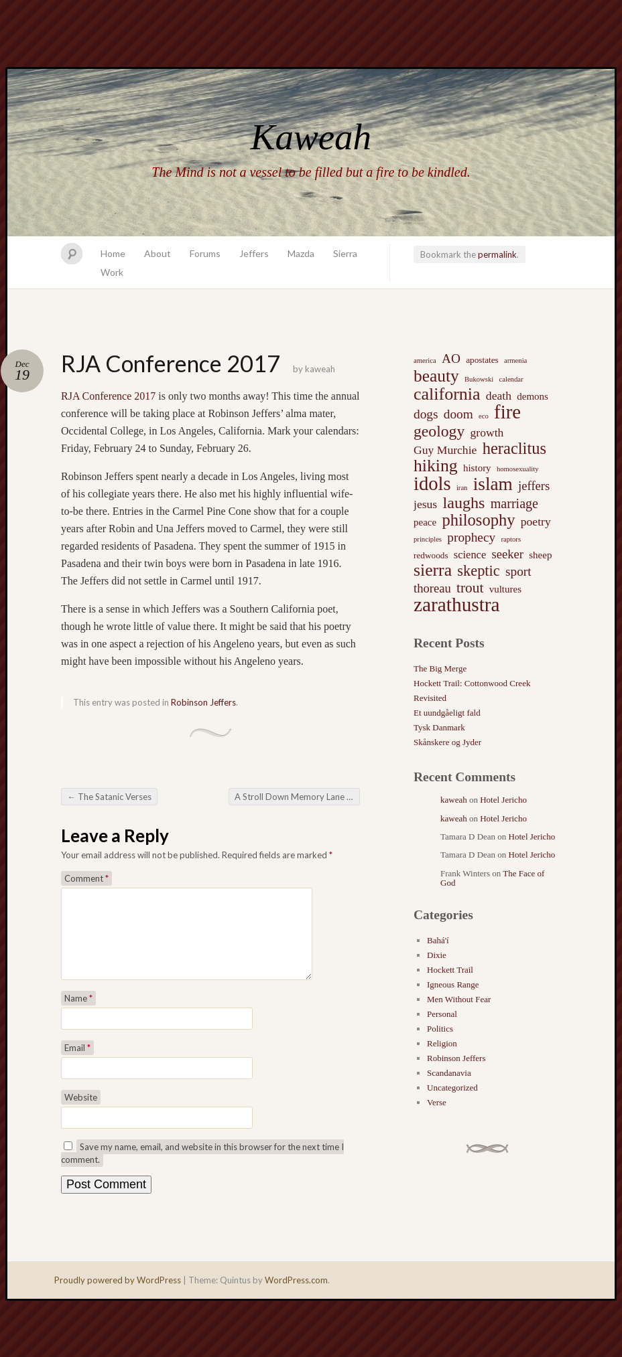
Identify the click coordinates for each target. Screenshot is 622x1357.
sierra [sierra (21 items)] (433, 570)
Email (77, 1063)
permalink (497, 254)
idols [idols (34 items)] (432, 484)
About (157, 253)
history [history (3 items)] (477, 468)
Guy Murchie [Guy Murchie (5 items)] (445, 450)
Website (80, 1113)
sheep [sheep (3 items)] (540, 555)
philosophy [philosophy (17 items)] (478, 520)
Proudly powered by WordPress (117, 1296)
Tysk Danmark (439, 727)
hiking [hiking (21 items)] (436, 466)
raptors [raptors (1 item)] (511, 539)
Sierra (345, 253)
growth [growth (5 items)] (487, 432)
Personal (442, 1014)
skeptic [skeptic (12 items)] (478, 571)
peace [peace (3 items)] (425, 522)
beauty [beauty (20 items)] (436, 375)
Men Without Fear (459, 999)
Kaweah (311, 136)
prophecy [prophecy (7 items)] (471, 537)
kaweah (320, 369)
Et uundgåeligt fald (447, 713)
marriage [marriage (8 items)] (514, 503)
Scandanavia (449, 1073)
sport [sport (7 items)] (518, 571)
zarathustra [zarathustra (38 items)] (457, 604)
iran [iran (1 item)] (462, 487)
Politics (440, 1029)
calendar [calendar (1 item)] (511, 379)
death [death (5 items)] (498, 395)
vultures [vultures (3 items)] (505, 589)
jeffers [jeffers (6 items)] (534, 486)
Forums (205, 253)
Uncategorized (452, 1088)
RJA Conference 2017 (108, 396)
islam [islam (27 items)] (493, 484)
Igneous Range (453, 984)
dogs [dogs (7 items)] (426, 414)
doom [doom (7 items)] (458, 414)
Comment (86, 878)
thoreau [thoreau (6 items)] (432, 588)
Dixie (436, 955)
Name (78, 1014)
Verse (436, 1102)
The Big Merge (440, 668)
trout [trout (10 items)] (469, 587)
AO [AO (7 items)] (451, 358)
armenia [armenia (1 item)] (515, 360)
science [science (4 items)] (470, 554)
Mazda (301, 253)
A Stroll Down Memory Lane (295, 796)
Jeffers (254, 253)
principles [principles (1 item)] (428, 539)
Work (112, 272)
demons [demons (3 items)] (532, 396)
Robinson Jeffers (203, 702)
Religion (442, 1043)
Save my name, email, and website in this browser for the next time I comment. (202, 1169)
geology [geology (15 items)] (439, 431)
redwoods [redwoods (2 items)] (431, 555)
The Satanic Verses (109, 796)
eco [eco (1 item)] (484, 416)
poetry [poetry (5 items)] (536, 521)
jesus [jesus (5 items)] (425, 504)
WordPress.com (296, 1296)
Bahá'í (438, 940)
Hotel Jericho (503, 800)
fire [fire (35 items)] (507, 411)
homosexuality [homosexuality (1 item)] (518, 469)
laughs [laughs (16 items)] (463, 502)
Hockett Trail (450, 970)
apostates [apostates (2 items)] (482, 360)
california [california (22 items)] (447, 394)
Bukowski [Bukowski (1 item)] (478, 379)
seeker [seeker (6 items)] (507, 554)
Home (113, 253)
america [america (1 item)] (425, 360)
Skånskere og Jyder (447, 742)
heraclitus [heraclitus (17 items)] (514, 448)
